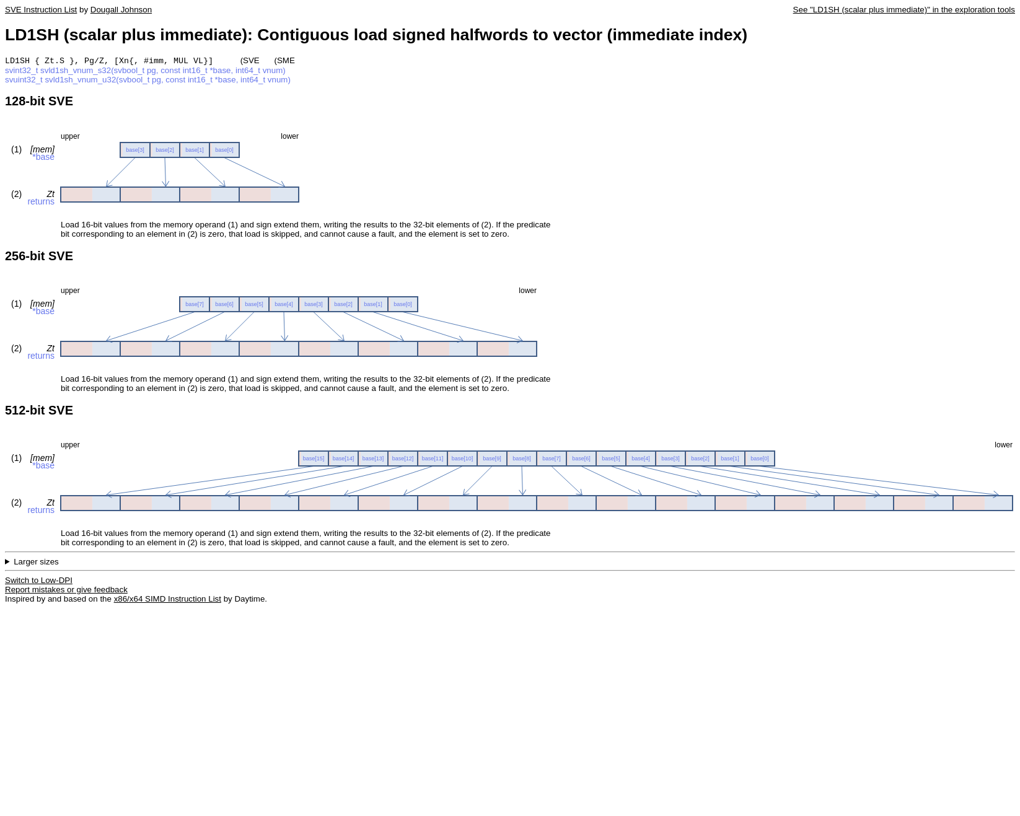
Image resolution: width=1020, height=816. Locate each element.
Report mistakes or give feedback (66, 590)
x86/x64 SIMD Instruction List (167, 600)
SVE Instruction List (41, 9)
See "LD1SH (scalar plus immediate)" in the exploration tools (904, 9)
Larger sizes (36, 563)
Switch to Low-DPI (39, 581)
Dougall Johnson (121, 9)
